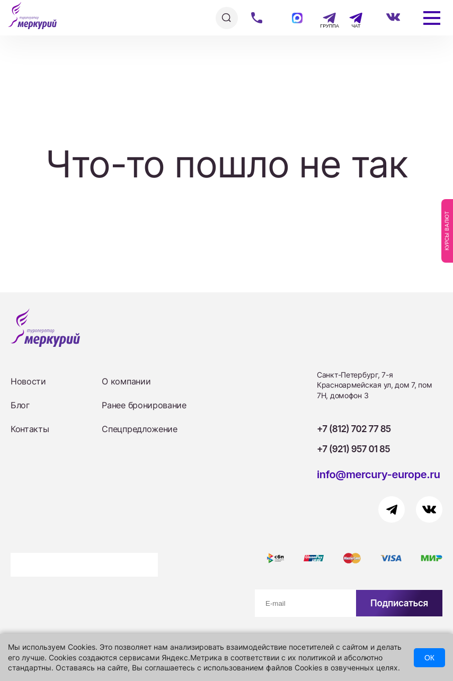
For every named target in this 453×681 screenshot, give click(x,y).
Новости (28, 381)
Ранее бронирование (144, 405)
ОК (429, 657)
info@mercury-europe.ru (378, 474)
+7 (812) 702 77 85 (354, 429)
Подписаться (399, 603)
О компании (126, 381)
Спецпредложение (139, 429)
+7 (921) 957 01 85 (353, 449)
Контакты (30, 429)
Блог (20, 405)
